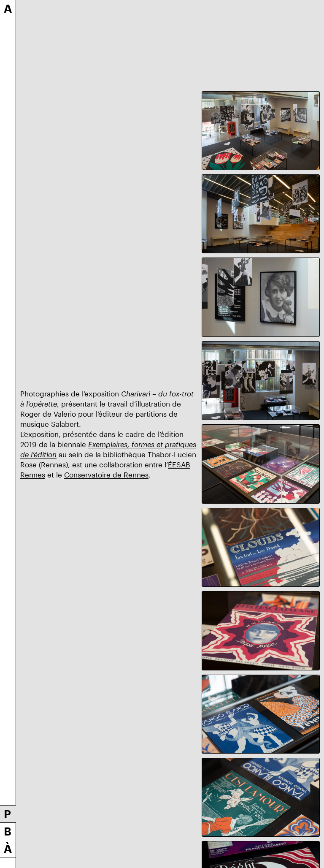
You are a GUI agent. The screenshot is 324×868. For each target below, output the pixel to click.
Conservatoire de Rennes (106, 474)
